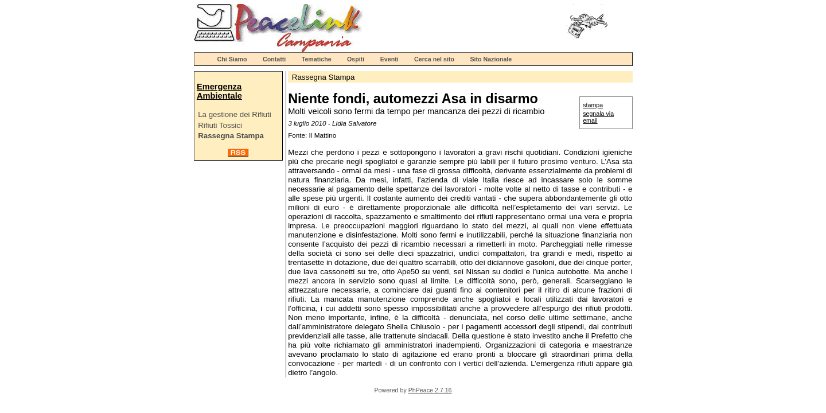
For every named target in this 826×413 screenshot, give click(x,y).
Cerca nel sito (434, 59)
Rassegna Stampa (231, 135)
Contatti (274, 59)
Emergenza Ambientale (219, 91)
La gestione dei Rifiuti (234, 114)
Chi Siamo (232, 59)
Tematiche (317, 59)
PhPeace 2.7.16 (430, 390)
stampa (593, 105)
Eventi (389, 59)
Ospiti (355, 59)
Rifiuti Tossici (220, 125)
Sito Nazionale (491, 59)
